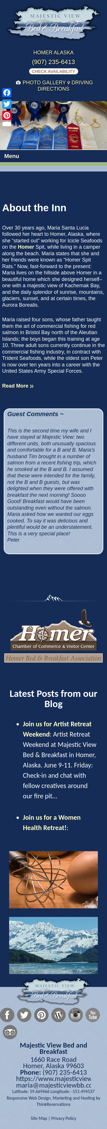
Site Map (39, 1118)
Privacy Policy (63, 1118)
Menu (11, 156)
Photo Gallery (44, 82)
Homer (27, 247)
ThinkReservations (53, 1104)
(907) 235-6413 (53, 62)
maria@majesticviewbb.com (57, 1085)
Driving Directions (65, 86)
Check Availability (53, 71)
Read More (15, 386)
